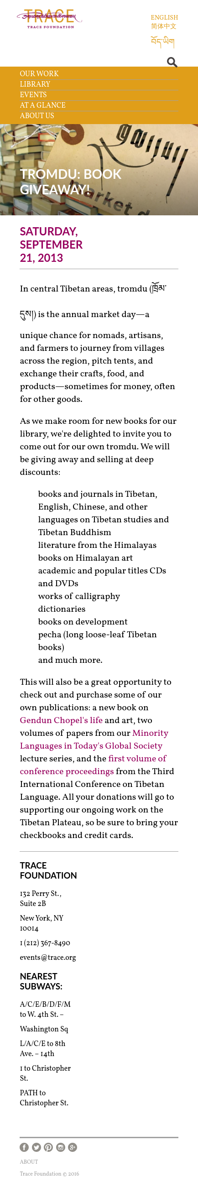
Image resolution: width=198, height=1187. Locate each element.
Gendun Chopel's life (61, 720)
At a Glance (43, 106)
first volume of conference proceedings (93, 765)
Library (35, 85)
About (29, 1162)
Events (33, 95)
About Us (37, 116)
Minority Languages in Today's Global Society (94, 740)
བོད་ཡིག (163, 42)
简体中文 (164, 26)
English (164, 18)
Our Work (39, 74)
